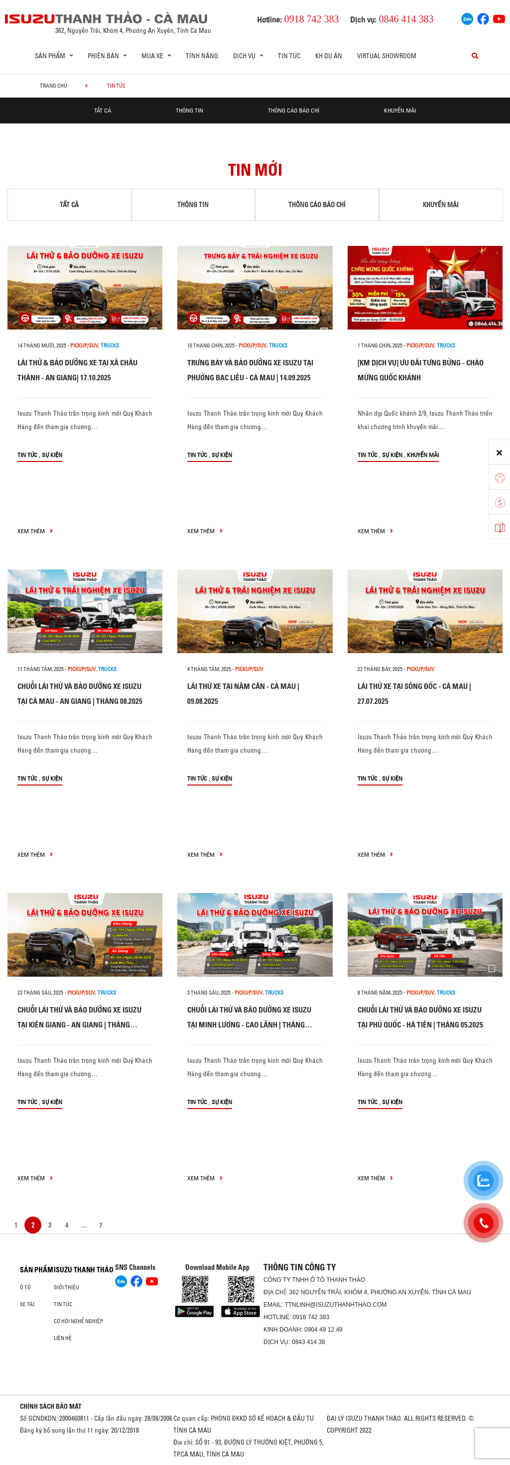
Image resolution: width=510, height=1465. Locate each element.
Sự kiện (52, 454)
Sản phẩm (36, 1269)
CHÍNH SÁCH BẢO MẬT (51, 1406)
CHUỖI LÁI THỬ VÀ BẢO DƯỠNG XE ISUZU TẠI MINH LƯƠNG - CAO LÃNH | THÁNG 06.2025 (249, 1024)
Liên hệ (63, 1338)
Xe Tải (27, 1304)
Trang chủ (53, 85)
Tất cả (102, 110)
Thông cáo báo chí (293, 110)
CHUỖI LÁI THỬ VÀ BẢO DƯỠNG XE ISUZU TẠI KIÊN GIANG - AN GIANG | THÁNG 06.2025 (79, 1024)
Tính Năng (202, 56)
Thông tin (189, 110)
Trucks (110, 345)
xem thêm (35, 531)
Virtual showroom (386, 56)
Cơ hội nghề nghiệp (78, 1321)
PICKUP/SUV (84, 345)
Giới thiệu (66, 1287)
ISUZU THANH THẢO (84, 1269)
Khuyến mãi (400, 110)
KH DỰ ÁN (328, 56)
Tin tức (289, 56)
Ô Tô (25, 1287)
